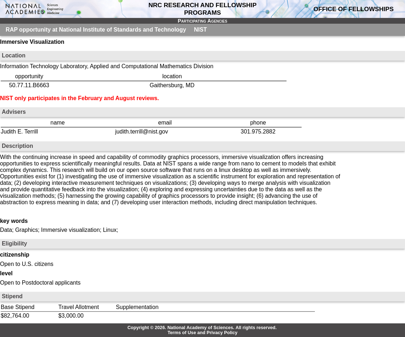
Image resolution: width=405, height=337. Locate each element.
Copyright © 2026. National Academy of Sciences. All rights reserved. (202, 327)
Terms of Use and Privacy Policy (203, 332)
